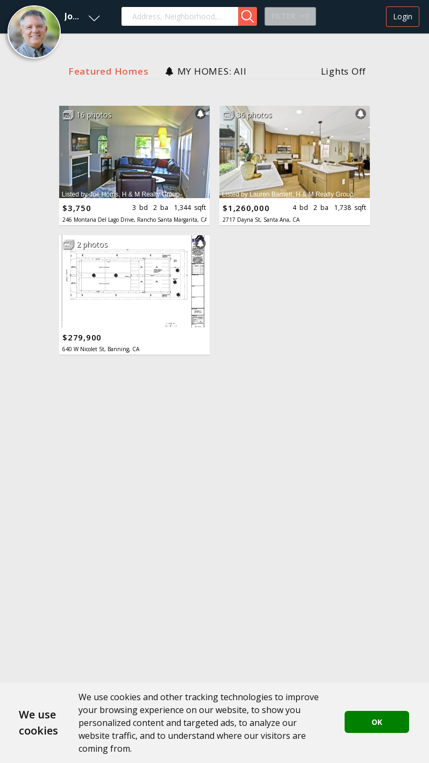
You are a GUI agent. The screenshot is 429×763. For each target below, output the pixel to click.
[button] (52, 16)
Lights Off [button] (344, 71)
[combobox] (179, 16)
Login (402, 16)
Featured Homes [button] (108, 71)
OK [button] (376, 722)
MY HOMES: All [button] (212, 71)
